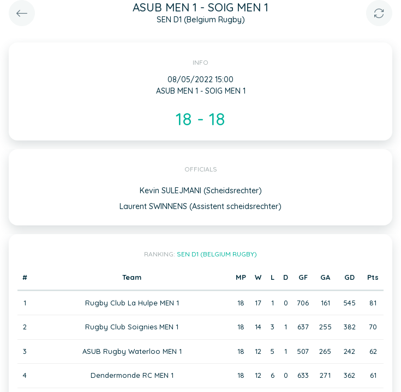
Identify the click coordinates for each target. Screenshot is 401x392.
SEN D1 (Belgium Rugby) (217, 254)
